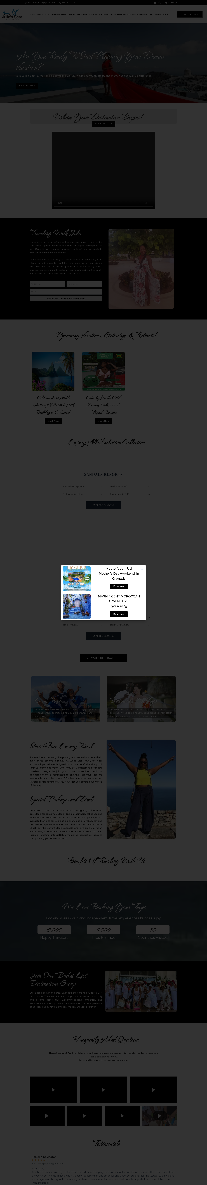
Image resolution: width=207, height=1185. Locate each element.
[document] (103, 592)
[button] (142, 568)
